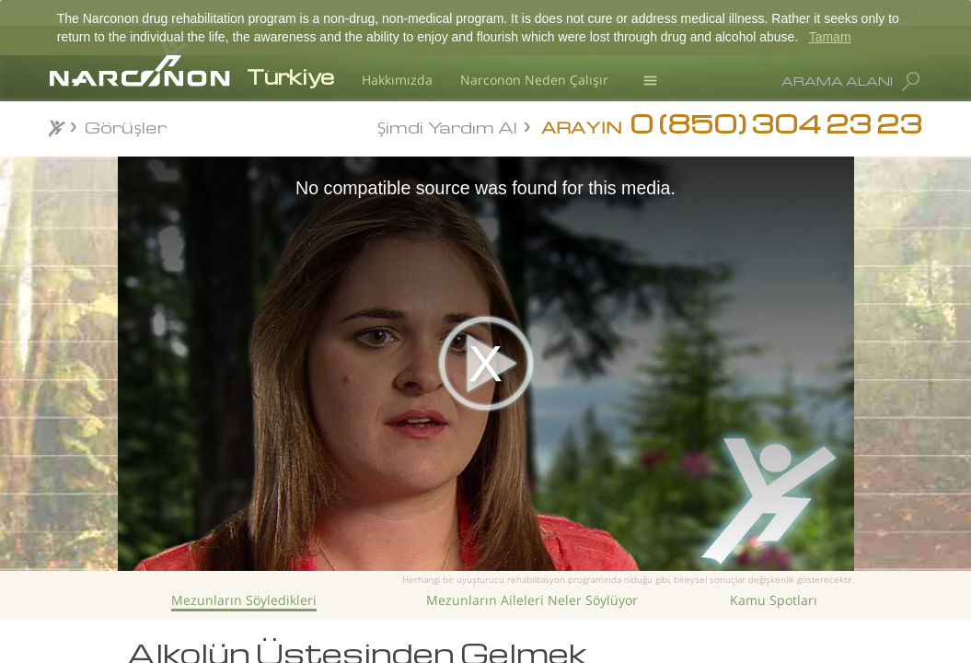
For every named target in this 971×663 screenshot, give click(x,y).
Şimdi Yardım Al (447, 125)
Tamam (830, 36)
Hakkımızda (397, 79)
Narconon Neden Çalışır (534, 79)
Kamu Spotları (773, 600)
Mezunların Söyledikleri (244, 600)
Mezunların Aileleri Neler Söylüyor (532, 600)
